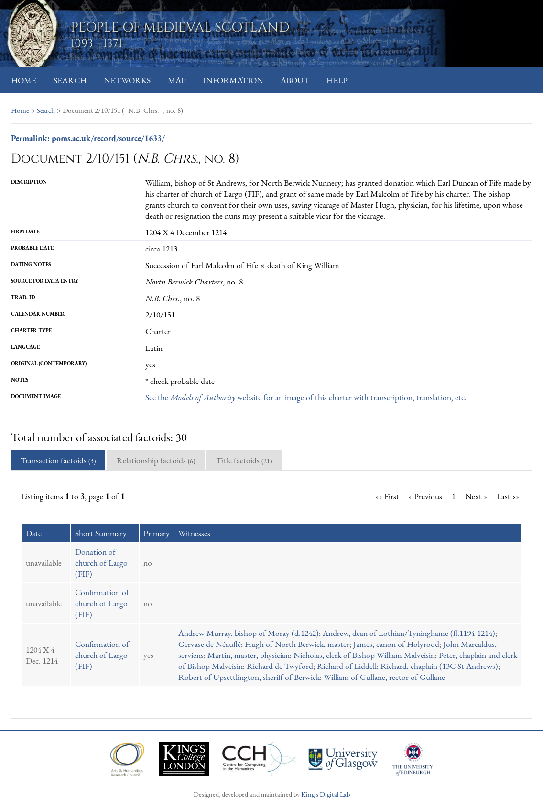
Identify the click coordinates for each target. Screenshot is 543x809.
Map (177, 80)
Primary (156, 532)
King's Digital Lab (325, 793)
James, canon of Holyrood (396, 643)
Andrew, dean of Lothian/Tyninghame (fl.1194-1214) (409, 632)
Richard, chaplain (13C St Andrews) (439, 665)
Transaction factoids (58, 460)
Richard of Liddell (347, 665)
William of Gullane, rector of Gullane (384, 676)
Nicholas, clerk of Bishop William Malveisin (364, 654)
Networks (127, 80)
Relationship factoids (156, 460)
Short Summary (101, 532)
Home (23, 80)
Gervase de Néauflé (209, 643)
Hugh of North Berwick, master (297, 643)
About (295, 80)
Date (34, 532)
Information (233, 80)
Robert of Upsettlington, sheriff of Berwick (249, 676)
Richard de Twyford (280, 665)
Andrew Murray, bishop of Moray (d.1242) (248, 632)
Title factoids (244, 460)
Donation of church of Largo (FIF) (101, 562)
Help (337, 80)
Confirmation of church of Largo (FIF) (102, 603)
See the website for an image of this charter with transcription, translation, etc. (306, 397)
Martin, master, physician (248, 654)
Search (70, 80)
